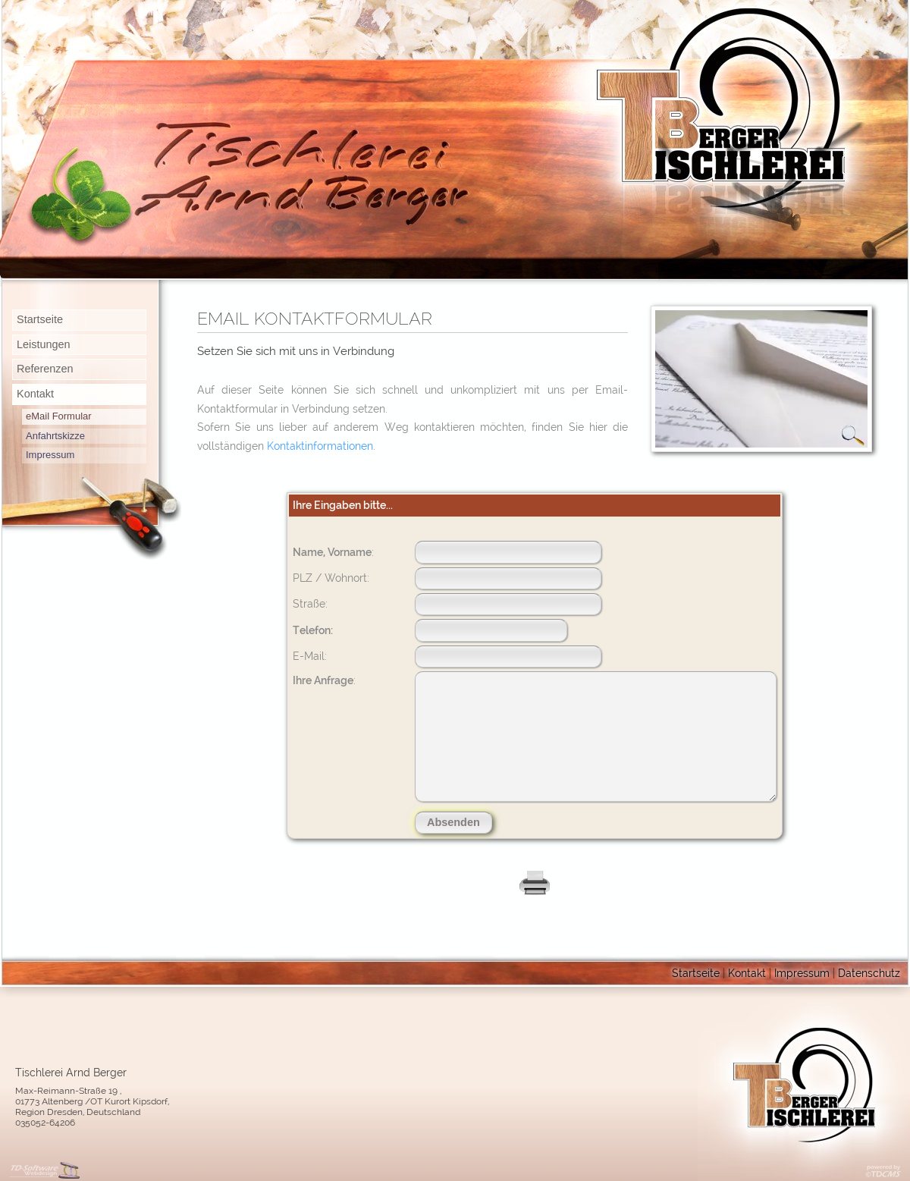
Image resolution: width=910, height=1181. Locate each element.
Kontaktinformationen (320, 445)
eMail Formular (59, 416)
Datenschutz (869, 972)
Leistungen (44, 344)
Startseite (40, 319)
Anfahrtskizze (55, 435)
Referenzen (45, 369)
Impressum (50, 454)
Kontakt (35, 394)
